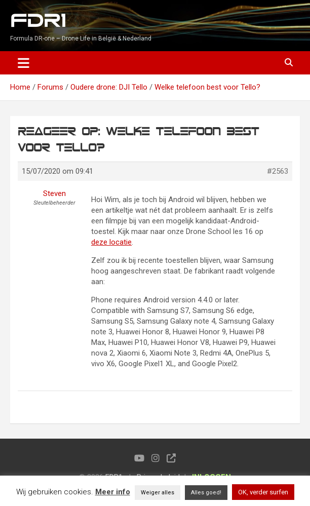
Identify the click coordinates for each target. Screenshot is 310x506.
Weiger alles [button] (157, 492)
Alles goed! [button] (206, 492)
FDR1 (37, 21)
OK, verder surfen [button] (263, 492)
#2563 (277, 171)
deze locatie (111, 242)
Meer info (112, 491)
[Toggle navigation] (23, 62)
